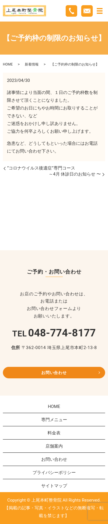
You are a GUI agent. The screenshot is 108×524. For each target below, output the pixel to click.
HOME (8, 64)
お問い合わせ (54, 372)
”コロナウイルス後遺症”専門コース (41, 168)
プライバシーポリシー (54, 472)
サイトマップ (54, 485)
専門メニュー (54, 419)
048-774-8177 (62, 333)
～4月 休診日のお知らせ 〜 (75, 174)
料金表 (54, 433)
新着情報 (32, 64)
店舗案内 (54, 446)
